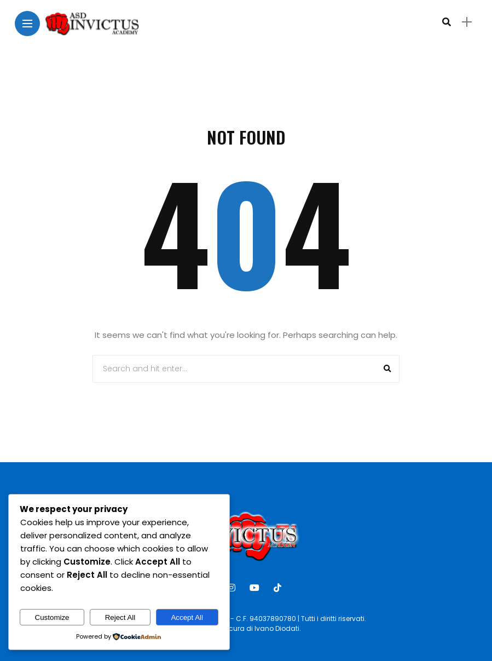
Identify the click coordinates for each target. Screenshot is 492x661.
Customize (52, 617)
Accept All (187, 617)
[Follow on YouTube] (256, 588)
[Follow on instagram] (233, 588)
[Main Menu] (27, 23)
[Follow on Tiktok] (279, 588)
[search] (446, 22)
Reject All (120, 617)
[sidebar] (467, 22)
